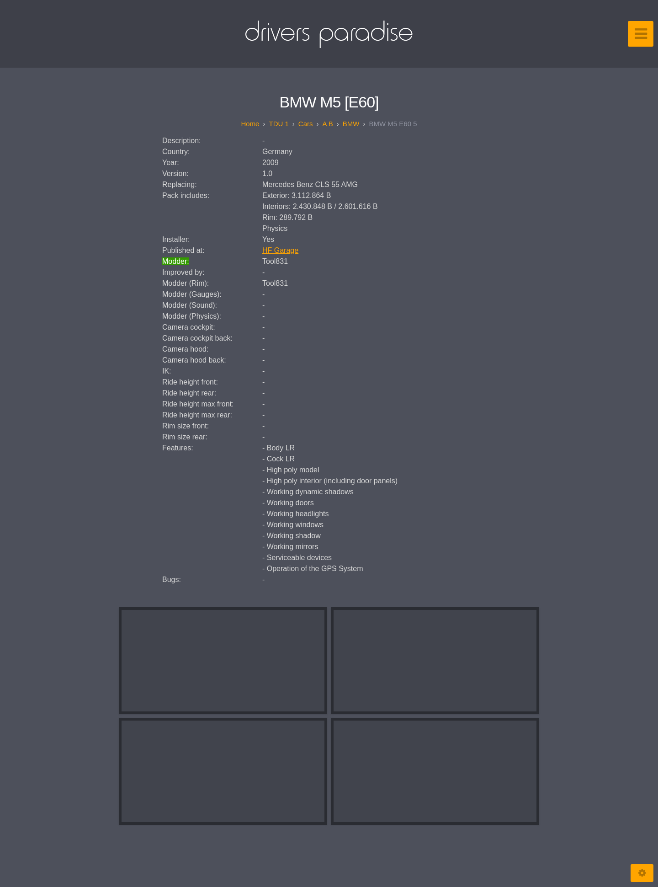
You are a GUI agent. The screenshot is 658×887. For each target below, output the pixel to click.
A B (327, 124)
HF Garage (280, 250)
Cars (305, 124)
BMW (351, 124)
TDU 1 (278, 124)
